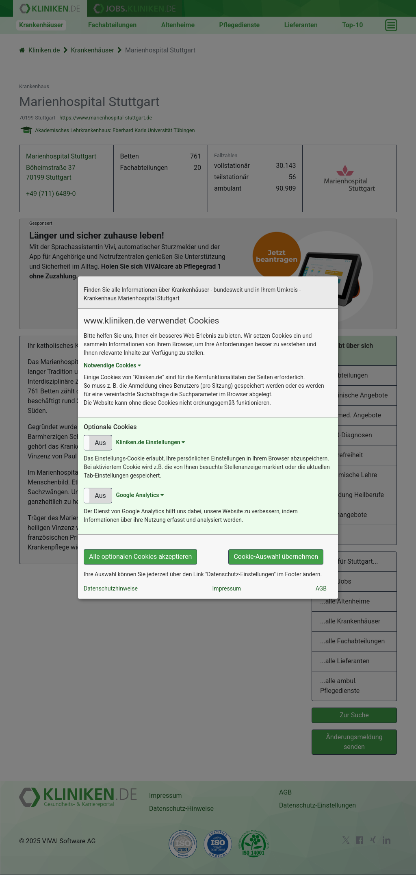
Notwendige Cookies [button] (112, 365)
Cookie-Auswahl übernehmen (276, 556)
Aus (100, 443)
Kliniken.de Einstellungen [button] (150, 442)
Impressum (226, 588)
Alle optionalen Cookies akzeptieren (140, 556)
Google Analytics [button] (139, 495)
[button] (98, 442)
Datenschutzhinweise (111, 588)
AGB (321, 588)
